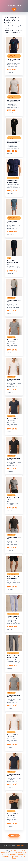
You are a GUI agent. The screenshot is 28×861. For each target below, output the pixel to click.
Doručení (22, 851)
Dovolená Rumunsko (17, 852)
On (5, 26)
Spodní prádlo (18, 26)
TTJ (20, 856)
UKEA (23, 856)
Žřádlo (14, 858)
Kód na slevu (14, 5)
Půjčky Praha (21, 854)
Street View (14, 856)
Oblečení (10, 26)
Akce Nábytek (14, 851)
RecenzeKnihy (6, 856)
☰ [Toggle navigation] (14, 9)
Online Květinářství (11, 854)
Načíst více (14, 835)
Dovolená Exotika (6, 852)
